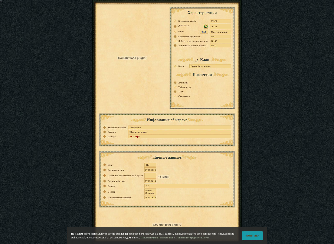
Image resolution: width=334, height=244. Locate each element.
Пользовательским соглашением (157, 240)
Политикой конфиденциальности (192, 240)
